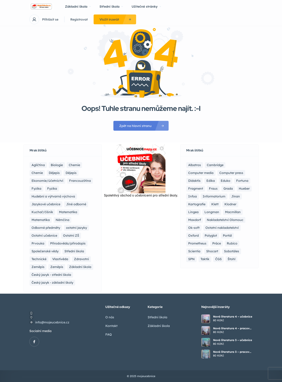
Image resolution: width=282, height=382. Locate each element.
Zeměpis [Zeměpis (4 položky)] (56, 267)
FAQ (108, 334)
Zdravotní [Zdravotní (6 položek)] (81, 259)
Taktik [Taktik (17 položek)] (205, 259)
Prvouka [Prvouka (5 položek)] (38, 243)
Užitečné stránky (146, 6)
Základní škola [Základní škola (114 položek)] (80, 267)
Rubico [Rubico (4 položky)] (232, 243)
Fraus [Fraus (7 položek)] (213, 188)
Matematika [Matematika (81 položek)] (68, 212)
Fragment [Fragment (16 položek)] (195, 188)
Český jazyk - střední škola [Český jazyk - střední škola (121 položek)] (51, 275)
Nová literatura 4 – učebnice (232, 316)
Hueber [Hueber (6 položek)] (244, 188)
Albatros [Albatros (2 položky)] (194, 165)
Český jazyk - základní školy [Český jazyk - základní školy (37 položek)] (52, 282)
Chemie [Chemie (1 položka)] (37, 173)
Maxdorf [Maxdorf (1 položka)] (194, 220)
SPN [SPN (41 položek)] (191, 259)
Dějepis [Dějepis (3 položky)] (71, 173)
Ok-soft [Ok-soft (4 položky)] (194, 228)
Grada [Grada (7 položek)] (228, 188)
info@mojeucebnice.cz (52, 322)
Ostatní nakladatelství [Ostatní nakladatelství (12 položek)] (222, 228)
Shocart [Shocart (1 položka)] (212, 251)
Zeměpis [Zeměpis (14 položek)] (38, 267)
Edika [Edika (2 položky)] (210, 181)
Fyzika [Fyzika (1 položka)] (52, 188)
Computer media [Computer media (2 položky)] (200, 173)
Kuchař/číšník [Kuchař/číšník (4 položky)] (42, 212)
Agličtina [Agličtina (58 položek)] (38, 165)
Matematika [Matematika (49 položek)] (41, 220)
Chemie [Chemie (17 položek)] (74, 165)
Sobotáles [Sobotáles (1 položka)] (231, 251)
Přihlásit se (50, 19)
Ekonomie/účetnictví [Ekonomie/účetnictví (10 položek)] (47, 181)
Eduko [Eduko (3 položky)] (225, 181)
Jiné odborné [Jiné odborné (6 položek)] (76, 204)
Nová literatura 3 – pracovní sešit (232, 351)
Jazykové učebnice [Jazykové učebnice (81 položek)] (46, 204)
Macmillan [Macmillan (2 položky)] (233, 212)
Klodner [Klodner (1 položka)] (230, 204)
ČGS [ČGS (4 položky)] (218, 259)
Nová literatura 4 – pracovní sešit (232, 328)
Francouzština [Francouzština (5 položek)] (80, 181)
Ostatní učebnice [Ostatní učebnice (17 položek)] (44, 235)
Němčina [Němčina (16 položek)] (62, 220)
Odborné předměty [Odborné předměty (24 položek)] (46, 228)
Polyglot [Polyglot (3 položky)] (211, 235)
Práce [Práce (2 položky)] (216, 243)
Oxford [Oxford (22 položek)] (193, 235)
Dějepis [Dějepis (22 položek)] (54, 173)
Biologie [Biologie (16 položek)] (57, 165)
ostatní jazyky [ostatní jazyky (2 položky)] (76, 228)
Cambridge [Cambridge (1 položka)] (215, 165)
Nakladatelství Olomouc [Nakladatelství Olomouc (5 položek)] (225, 220)
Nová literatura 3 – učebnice (232, 340)
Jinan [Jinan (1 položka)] (235, 196)
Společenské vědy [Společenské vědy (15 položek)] (45, 251)
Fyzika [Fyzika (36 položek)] (36, 188)
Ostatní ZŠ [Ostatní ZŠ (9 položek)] (71, 235)
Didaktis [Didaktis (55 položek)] (194, 181)
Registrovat (79, 19)
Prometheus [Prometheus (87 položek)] (197, 243)
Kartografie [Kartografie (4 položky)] (196, 204)
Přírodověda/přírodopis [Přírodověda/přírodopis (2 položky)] (68, 243)
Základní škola (78, 6)
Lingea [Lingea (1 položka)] (193, 212)
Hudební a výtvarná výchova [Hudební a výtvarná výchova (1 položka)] (53, 196)
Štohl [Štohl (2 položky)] (231, 259)
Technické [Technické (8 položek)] (39, 259)
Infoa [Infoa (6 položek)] (192, 196)
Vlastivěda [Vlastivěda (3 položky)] (60, 259)
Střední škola (111, 6)
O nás (109, 317)
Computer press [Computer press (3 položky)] (231, 173)
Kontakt (111, 326)
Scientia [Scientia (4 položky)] (194, 251)
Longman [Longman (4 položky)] (211, 212)
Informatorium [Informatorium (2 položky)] (214, 196)
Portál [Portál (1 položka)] (227, 235)
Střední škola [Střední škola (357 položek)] (74, 251)
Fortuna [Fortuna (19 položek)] (242, 181)
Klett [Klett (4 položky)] (215, 204)
